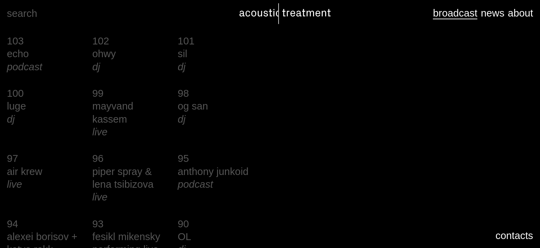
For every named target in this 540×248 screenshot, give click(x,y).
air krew (24, 171)
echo (18, 53)
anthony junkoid (213, 171)
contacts (514, 235)
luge (16, 106)
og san (193, 106)
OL (184, 236)
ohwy (104, 53)
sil (182, 53)
